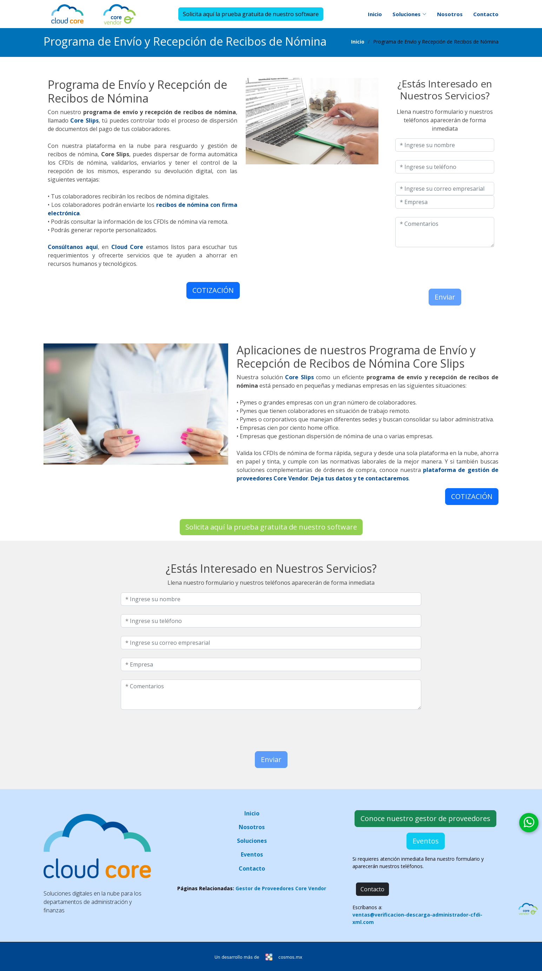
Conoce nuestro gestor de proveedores (425, 818)
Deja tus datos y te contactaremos (360, 478)
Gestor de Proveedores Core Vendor (281, 888)
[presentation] (436, 266)
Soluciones (252, 841)
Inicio (375, 14)
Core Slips (84, 120)
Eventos (252, 854)
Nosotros (450, 14)
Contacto (485, 14)
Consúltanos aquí (73, 247)
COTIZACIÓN (213, 290)
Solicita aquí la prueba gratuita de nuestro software (251, 14)
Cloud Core (127, 247)
